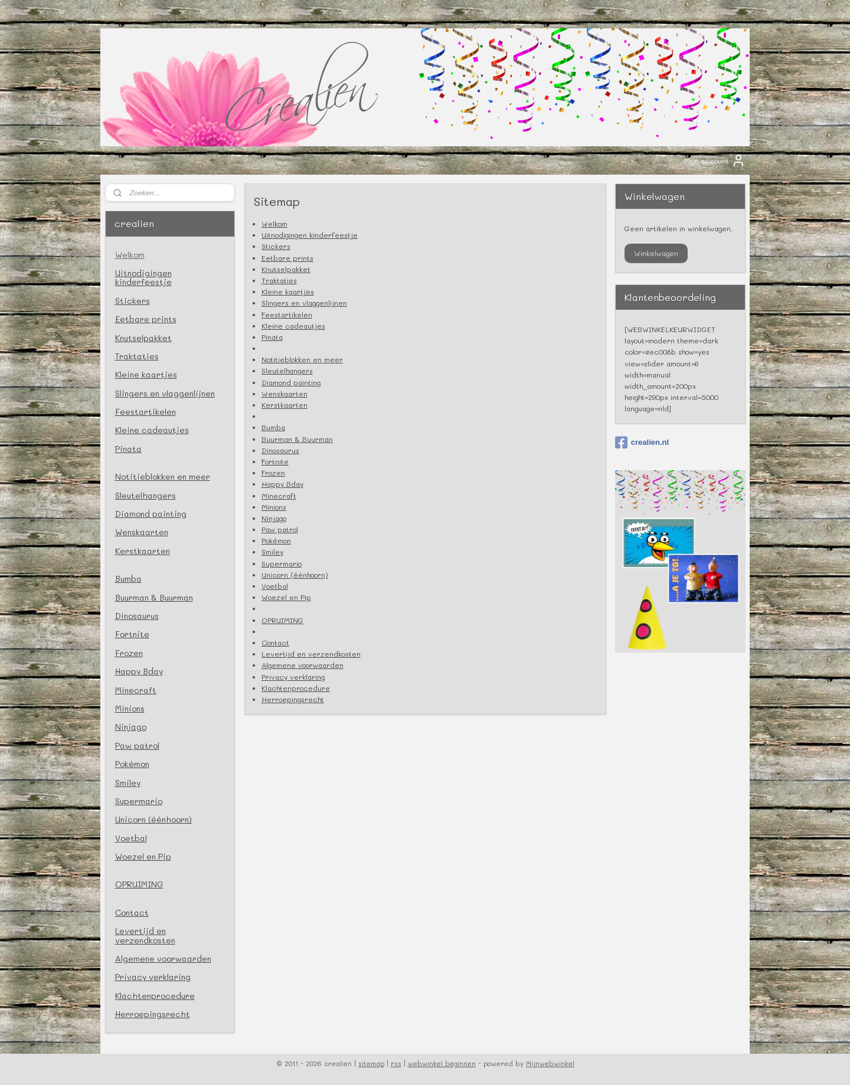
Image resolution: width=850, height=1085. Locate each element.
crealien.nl (642, 442)
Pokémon (275, 540)
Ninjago (273, 518)
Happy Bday (282, 484)
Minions (273, 507)
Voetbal (274, 586)
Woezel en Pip (285, 597)
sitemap (371, 1063)
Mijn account (715, 160)
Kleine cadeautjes (293, 325)
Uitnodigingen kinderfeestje (309, 235)
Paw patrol (279, 529)
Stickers (275, 246)
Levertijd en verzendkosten (310, 653)
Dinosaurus (280, 450)
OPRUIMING (282, 620)
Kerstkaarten (284, 404)
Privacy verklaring (292, 676)
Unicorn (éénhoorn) (294, 574)
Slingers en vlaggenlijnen (303, 302)
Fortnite (274, 461)
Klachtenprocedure (295, 688)
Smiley (272, 551)
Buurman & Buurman (296, 439)
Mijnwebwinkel (550, 1063)
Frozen (273, 472)
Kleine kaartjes (287, 291)
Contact (275, 642)
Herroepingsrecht (292, 699)
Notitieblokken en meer (301, 359)
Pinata (271, 337)
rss (396, 1063)
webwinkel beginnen (442, 1063)
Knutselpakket (285, 269)
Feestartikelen (286, 314)
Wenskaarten (284, 393)
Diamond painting (290, 382)
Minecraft (278, 495)
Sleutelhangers (286, 370)
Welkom (274, 223)
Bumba (273, 427)
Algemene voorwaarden (302, 665)
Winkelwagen (656, 253)
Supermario (281, 563)
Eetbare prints (287, 258)
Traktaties (278, 280)
